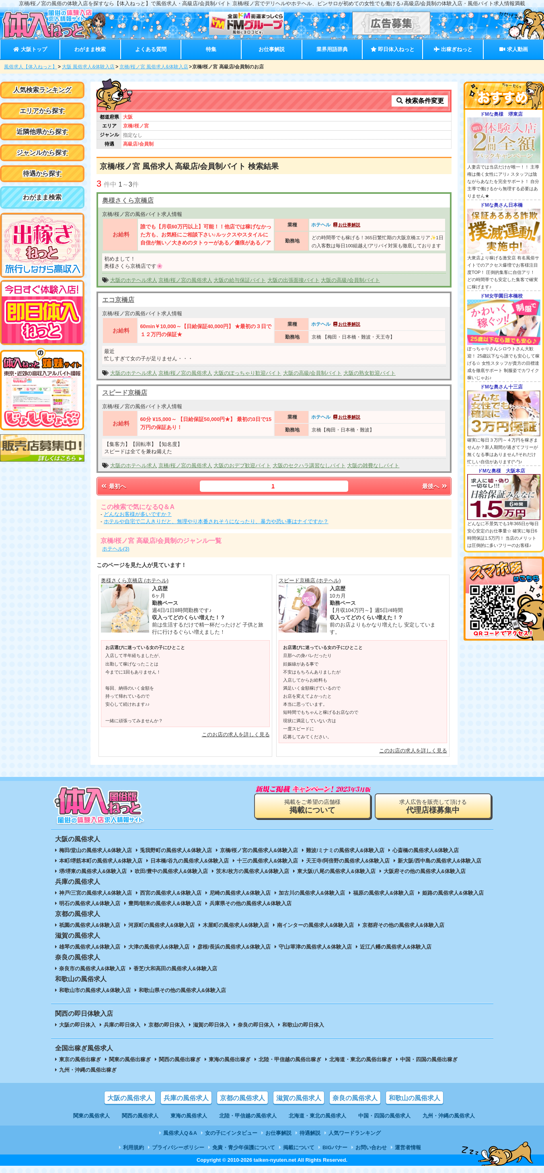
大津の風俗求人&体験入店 (158, 947)
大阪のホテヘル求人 (133, 280)
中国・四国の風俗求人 (384, 1116)
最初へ (113, 486)
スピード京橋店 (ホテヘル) (310, 580)
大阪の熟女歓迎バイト (369, 373)
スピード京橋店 (124, 392)
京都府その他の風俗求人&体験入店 (403, 925)
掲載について (298, 1147)
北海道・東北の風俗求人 (317, 1116)
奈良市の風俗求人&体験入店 (92, 969)
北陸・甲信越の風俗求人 (248, 1116)
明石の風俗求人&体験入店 (89, 903)
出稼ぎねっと (453, 49)
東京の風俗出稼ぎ (80, 1059)
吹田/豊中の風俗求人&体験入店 (171, 871)
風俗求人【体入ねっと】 (30, 67)
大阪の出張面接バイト (293, 280)
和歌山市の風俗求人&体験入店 (95, 990)
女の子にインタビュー (231, 1133)
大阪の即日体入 (77, 1025)
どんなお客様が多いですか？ (138, 514)
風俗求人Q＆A (180, 1133)
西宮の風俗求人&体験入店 (170, 893)
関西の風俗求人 (140, 1116)
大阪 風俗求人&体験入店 (88, 67)
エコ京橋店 (118, 299)
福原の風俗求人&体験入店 (383, 893)
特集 (211, 49)
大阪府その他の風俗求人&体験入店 (425, 871)
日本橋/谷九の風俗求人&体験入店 (189, 861)
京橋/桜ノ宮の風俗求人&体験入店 (259, 850)
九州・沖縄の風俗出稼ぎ (88, 1070)
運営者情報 (408, 1147)
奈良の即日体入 (256, 1025)
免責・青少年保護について (243, 1147)
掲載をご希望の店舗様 (312, 806)
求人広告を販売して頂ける (433, 806)
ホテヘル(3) (115, 549)
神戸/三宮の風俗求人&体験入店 (95, 893)
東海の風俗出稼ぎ (229, 1059)
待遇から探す (42, 173)
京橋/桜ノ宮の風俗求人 (185, 280)
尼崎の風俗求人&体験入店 (240, 893)
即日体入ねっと (392, 49)
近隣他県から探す (42, 131)
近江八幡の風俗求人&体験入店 (395, 947)
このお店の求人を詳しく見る (236, 734)
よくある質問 (150, 49)
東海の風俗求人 (188, 1116)
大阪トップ (30, 49)
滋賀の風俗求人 (298, 1098)
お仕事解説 (272, 49)
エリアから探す (42, 110)
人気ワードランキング (354, 1133)
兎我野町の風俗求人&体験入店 (175, 850)
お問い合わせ (371, 1147)
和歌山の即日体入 (303, 1025)
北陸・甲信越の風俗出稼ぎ (290, 1059)
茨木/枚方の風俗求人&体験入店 (252, 871)
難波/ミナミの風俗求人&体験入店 (345, 850)
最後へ (435, 486)
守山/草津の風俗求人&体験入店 (315, 947)
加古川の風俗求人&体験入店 (312, 893)
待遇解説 (310, 1133)
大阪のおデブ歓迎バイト (242, 465)
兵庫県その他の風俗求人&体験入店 (250, 903)
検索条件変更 (420, 100)
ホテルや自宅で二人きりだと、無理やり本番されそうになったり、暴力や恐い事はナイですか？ (216, 521)
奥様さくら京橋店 (128, 200)
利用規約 (133, 1147)
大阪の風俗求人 (129, 1098)
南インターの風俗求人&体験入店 (315, 925)
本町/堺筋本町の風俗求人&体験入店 (101, 861)
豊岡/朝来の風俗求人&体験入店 (164, 903)
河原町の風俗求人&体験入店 (161, 925)
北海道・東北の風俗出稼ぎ (360, 1059)
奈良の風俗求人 (355, 1098)
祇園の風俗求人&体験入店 (89, 925)
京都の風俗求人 (242, 1098)
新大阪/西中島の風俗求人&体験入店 (439, 861)
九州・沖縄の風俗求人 (449, 1116)
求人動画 (513, 49)
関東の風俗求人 (91, 1116)
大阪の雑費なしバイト (373, 465)
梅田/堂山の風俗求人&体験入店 (95, 850)
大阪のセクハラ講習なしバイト (309, 465)
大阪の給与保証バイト (239, 280)
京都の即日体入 (166, 1025)
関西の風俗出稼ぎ (180, 1059)
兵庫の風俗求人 (186, 1098)
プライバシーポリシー (178, 1147)
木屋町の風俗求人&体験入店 (236, 925)
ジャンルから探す (42, 152)
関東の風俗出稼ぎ (130, 1059)
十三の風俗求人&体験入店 (267, 861)
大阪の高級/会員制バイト (350, 280)
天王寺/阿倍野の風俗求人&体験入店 (348, 861)
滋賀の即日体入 (211, 1025)
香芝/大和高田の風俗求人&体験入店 (175, 969)
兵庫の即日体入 (122, 1025)
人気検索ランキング (42, 89)
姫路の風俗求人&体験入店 (452, 893)
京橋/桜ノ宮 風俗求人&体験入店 (153, 67)
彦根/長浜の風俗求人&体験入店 (234, 947)
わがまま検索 (90, 49)
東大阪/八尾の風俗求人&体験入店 (336, 871)
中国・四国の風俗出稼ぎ (429, 1059)
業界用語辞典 (332, 49)
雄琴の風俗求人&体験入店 (89, 947)
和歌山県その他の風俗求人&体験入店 (182, 990)
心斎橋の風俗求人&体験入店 (425, 850)
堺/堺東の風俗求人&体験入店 (93, 871)
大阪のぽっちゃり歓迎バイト (247, 373)
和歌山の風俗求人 (414, 1098)
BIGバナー (334, 1147)
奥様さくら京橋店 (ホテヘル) (134, 580)
